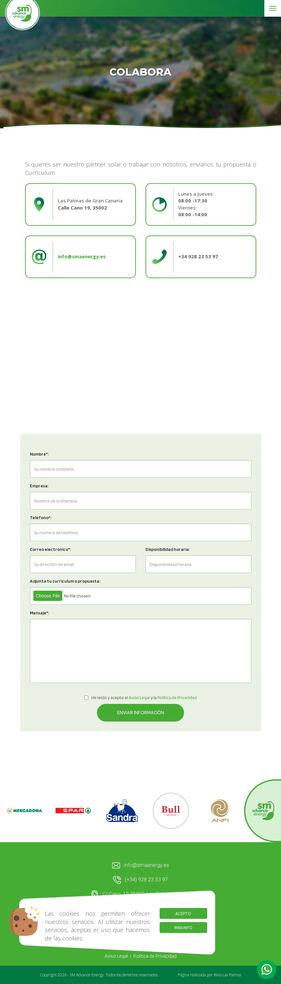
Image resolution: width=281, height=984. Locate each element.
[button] (266, 969)
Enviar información (140, 712)
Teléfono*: (40, 517)
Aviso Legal (116, 956)
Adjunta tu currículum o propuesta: (65, 581)
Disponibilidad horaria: (167, 549)
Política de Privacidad (155, 956)
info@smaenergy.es (140, 865)
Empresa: (39, 485)
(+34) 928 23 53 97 (140, 880)
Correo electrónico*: (50, 549)
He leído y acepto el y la (140, 697)
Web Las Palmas (227, 975)
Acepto (183, 913)
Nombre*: (39, 454)
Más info (183, 927)
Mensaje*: (39, 612)
